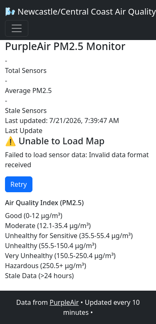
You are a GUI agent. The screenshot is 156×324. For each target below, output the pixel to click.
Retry (18, 184)
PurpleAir (64, 302)
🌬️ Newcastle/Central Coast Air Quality (80, 11)
